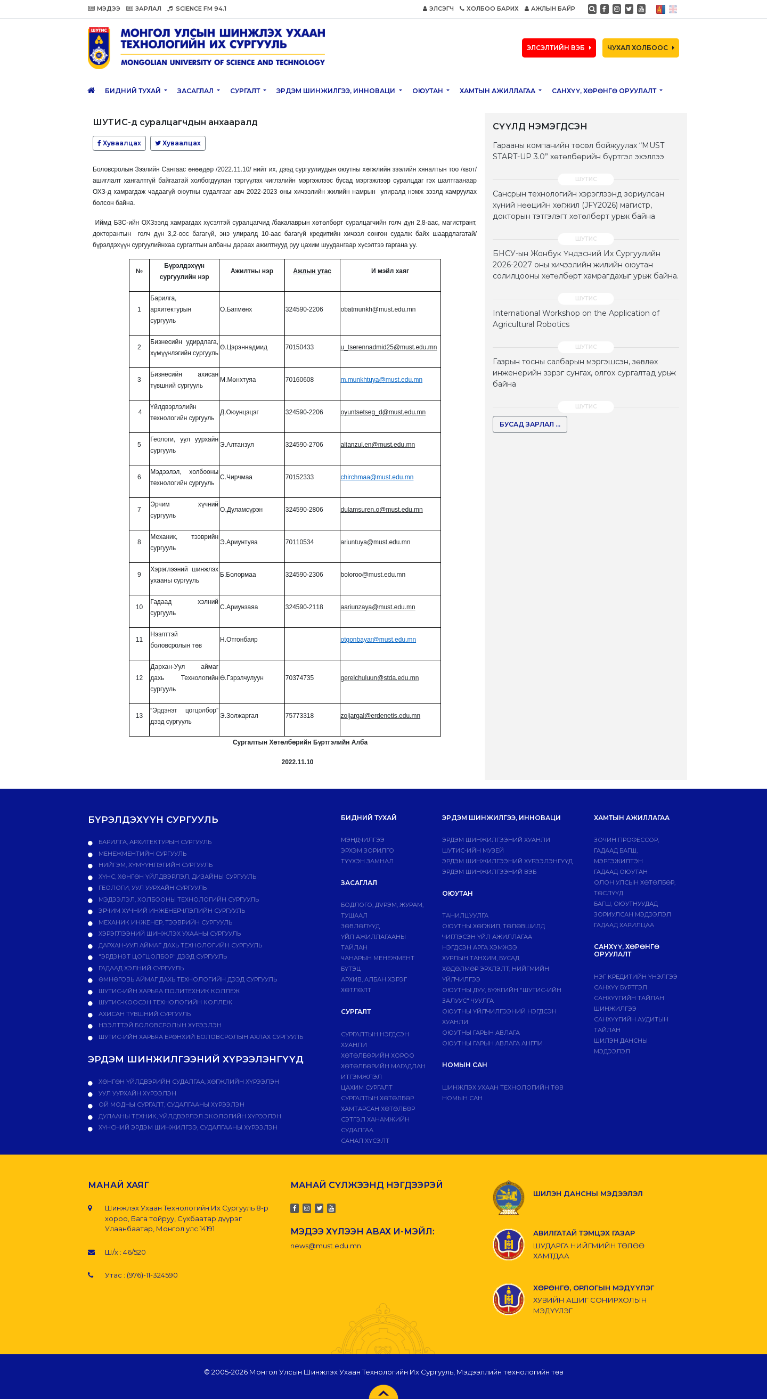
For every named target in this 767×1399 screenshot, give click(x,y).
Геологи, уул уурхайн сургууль (152, 887)
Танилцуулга (465, 915)
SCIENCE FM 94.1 (196, 8)
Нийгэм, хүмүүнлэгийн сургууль (155, 865)
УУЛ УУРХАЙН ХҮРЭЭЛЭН (136, 1093)
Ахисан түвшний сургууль (144, 1014)
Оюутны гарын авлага (481, 1032)
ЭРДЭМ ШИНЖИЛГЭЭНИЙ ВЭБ (489, 872)
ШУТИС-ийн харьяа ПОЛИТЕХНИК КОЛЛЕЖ (168, 991)
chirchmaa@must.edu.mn (377, 477)
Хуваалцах (119, 143)
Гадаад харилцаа (624, 925)
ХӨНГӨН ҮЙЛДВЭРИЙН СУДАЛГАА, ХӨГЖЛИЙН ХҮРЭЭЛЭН (188, 1081)
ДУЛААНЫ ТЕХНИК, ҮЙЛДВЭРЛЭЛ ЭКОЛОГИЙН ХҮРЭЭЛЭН (189, 1116)
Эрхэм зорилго (367, 850)
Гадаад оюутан (621, 872)
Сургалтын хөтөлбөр (377, 1098)
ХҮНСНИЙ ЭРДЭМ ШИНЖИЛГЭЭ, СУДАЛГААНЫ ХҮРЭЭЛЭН (187, 1127)
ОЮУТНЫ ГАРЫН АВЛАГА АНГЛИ (492, 1043)
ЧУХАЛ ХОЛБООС (640, 48)
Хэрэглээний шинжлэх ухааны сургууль (169, 933)
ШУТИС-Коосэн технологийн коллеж (164, 1002)
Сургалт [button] (246, 91)
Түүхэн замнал (367, 861)
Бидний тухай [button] (133, 91)
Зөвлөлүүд (360, 926)
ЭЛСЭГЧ (438, 8)
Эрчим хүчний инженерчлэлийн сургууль (171, 910)
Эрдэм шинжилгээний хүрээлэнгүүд (507, 861)
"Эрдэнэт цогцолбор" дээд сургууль (162, 956)
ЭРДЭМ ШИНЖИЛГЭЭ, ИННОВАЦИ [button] (336, 91)
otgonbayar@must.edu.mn (379, 639)
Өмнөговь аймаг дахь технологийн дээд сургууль (187, 979)
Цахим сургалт (367, 1087)
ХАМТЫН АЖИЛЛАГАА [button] (498, 91)
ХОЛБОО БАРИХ (489, 8)
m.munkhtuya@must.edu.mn (382, 379)
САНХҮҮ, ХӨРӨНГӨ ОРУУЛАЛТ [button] (605, 91)
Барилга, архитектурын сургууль (154, 842)
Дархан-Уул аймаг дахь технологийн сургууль (179, 945)
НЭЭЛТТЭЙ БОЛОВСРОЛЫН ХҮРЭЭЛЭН (159, 1025)
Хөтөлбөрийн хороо (377, 1055)
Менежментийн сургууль (141, 853)
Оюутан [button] (428, 91)
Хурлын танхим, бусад (480, 958)
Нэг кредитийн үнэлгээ (636, 976)
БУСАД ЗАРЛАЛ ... (530, 424)
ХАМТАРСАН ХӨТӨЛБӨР (378, 1108)
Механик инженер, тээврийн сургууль (164, 922)
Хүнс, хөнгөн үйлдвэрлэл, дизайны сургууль (176, 876)
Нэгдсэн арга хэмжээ (479, 947)
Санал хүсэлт (365, 1140)
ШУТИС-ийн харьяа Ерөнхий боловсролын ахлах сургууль (200, 1037)
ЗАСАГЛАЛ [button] (196, 91)
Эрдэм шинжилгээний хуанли (496, 840)
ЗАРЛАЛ (143, 8)
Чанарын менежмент (377, 958)
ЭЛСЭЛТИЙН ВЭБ (559, 48)
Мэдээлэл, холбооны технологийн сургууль (178, 899)
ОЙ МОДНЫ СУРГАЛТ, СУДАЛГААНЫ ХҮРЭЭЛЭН (170, 1104)
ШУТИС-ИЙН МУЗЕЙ (473, 850)
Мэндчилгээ (363, 840)
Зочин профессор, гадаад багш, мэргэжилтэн (626, 850)
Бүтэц (351, 968)
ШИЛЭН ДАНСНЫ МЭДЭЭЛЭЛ (588, 1193)
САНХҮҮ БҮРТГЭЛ (620, 987)
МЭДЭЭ (104, 8)
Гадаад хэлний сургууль (140, 968)
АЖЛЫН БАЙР (550, 8)
